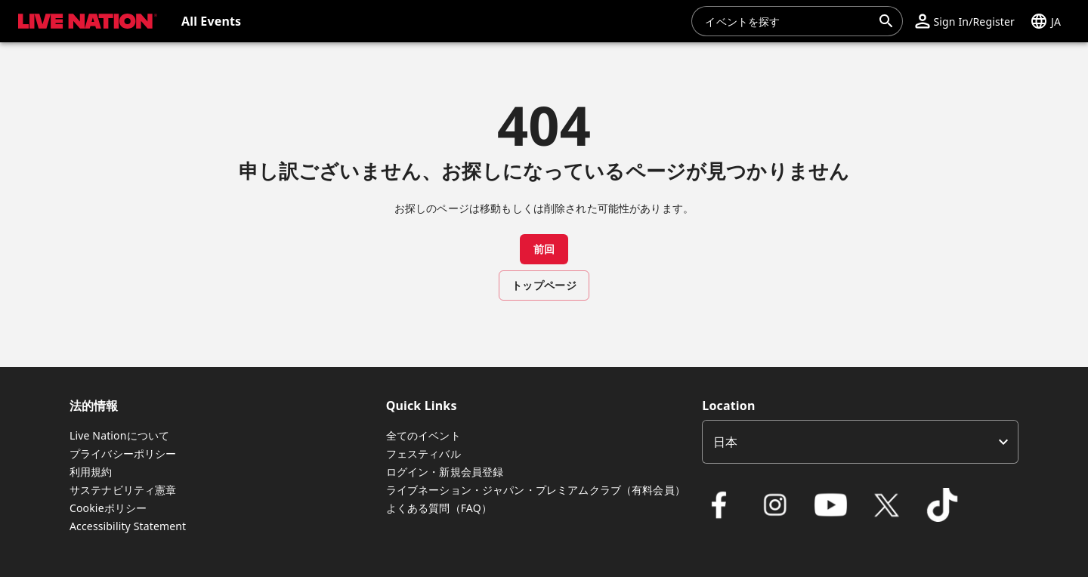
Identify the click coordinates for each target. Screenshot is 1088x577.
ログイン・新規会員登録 (445, 471)
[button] (964, 21)
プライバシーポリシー (123, 453)
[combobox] (788, 21)
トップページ (544, 285)
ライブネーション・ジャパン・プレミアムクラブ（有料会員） (535, 490)
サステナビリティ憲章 (123, 490)
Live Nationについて (119, 435)
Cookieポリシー (108, 508)
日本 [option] (725, 442)
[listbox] (860, 442)
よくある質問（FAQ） (439, 508)
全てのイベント (423, 435)
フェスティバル (423, 453)
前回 (544, 249)
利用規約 (91, 471)
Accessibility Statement (128, 526)
